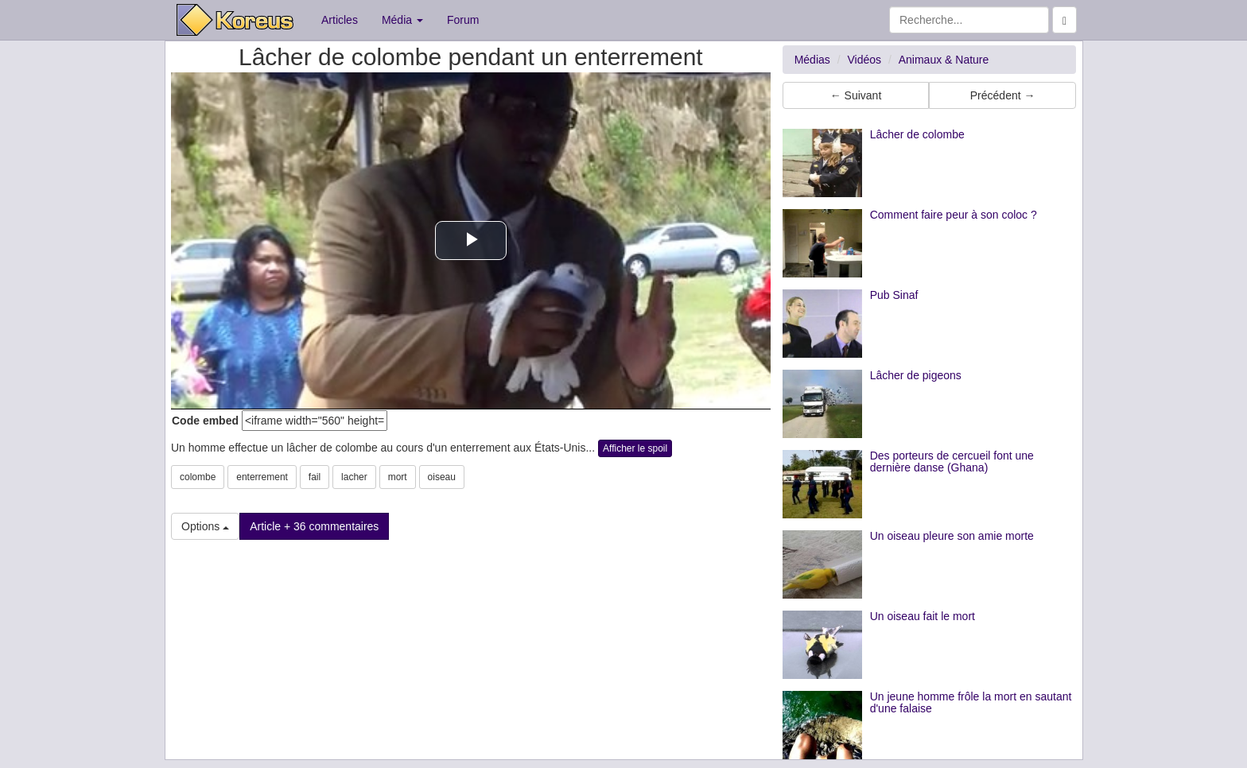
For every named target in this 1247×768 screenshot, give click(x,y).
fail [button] (314, 477)
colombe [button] (198, 477)
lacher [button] (354, 477)
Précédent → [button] (1002, 95)
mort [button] (397, 477)
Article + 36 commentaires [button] (314, 526)
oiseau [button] (442, 477)
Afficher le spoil (635, 448)
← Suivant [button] (856, 95)
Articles (339, 20)
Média (402, 20)
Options (205, 526)
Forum (463, 20)
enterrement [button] (262, 477)
